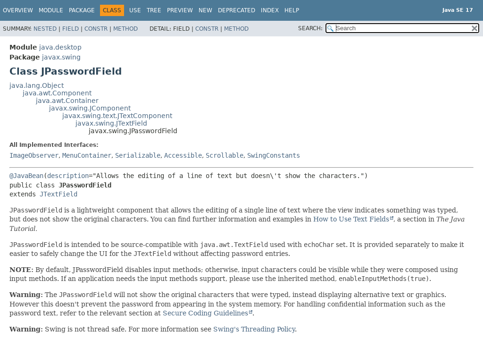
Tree (154, 10)
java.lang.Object (36, 85)
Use (135, 10)
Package (82, 10)
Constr (96, 29)
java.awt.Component (57, 93)
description (68, 175)
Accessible (183, 155)
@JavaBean (26, 175)
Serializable (137, 155)
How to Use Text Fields (351, 219)
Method (125, 29)
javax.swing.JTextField (111, 123)
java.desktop (60, 47)
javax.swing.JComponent (90, 108)
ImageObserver (33, 155)
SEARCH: (310, 28)
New (205, 10)
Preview (180, 10)
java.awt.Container (67, 100)
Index (270, 10)
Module (51, 10)
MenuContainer (86, 155)
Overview (18, 10)
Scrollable (224, 155)
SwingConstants (273, 155)
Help (291, 10)
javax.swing (61, 57)
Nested (45, 29)
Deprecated (236, 10)
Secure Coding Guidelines (205, 313)
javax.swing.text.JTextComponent (117, 115)
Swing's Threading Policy (254, 329)
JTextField (58, 194)
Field (70, 29)
